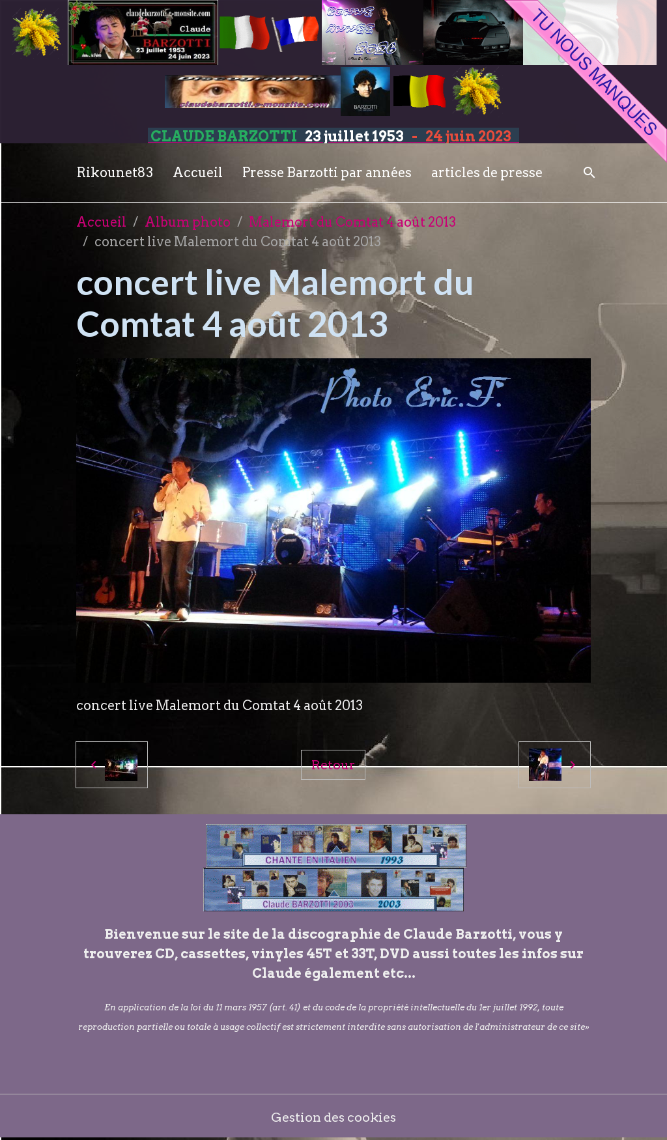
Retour (333, 765)
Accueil (198, 172)
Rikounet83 (115, 172)
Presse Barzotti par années (327, 172)
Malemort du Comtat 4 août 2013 (352, 222)
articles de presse (487, 172)
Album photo (188, 222)
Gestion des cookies (334, 1117)
